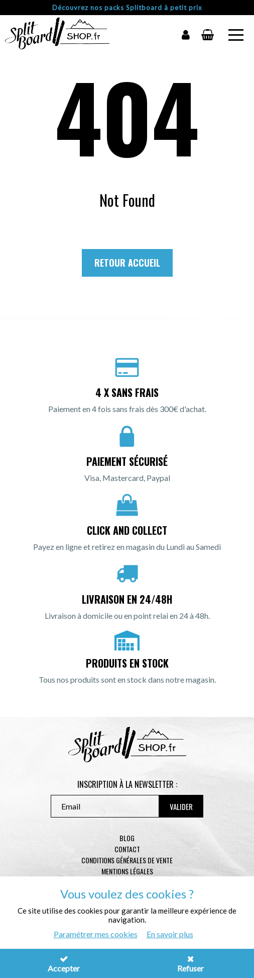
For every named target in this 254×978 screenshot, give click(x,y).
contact (127, 849)
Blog (127, 838)
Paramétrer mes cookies (96, 934)
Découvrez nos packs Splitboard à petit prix (127, 8)
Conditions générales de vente (127, 860)
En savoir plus (170, 934)
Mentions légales (127, 871)
